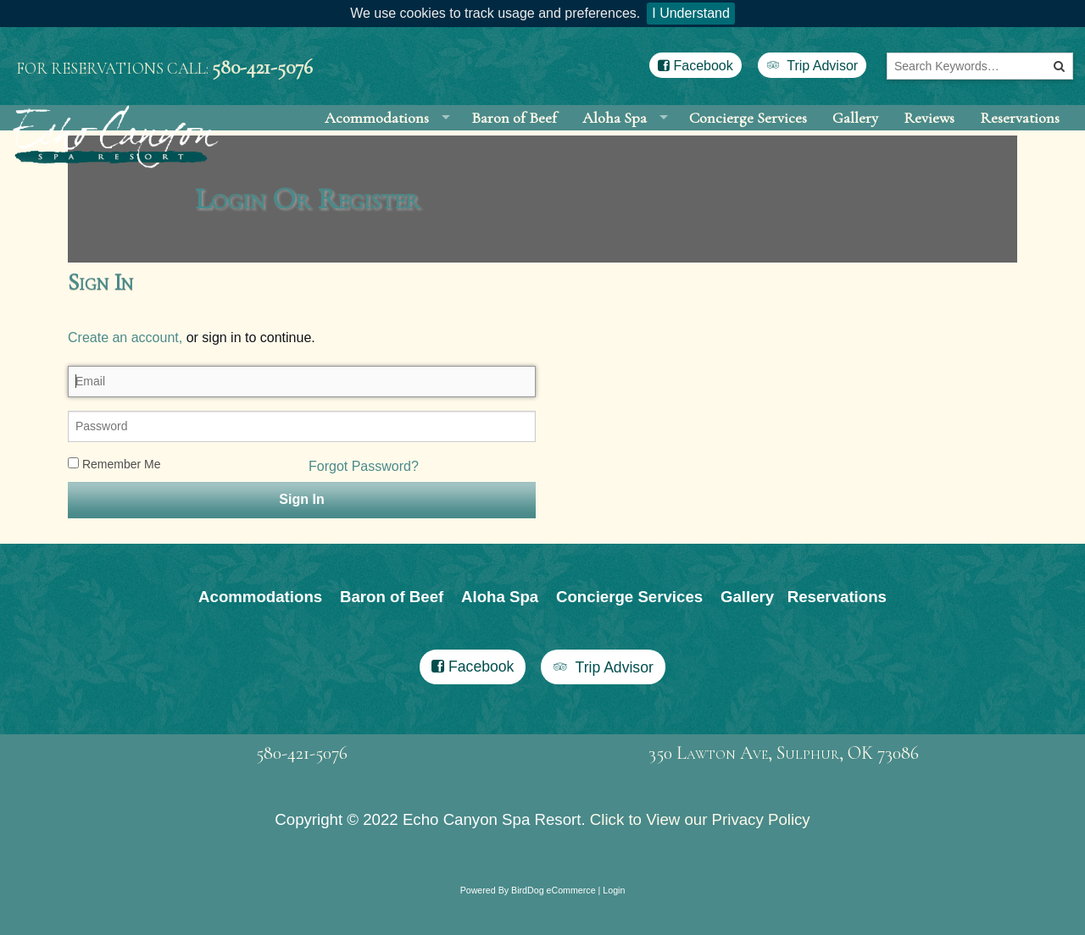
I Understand (691, 13)
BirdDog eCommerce (553, 928)
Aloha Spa (614, 136)
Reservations (1020, 136)
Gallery (855, 136)
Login (614, 928)
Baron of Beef (514, 136)
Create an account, (125, 375)
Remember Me (114, 502)
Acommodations (377, 136)
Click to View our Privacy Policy (700, 857)
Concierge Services (748, 136)
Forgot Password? (364, 504)
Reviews (929, 136)
